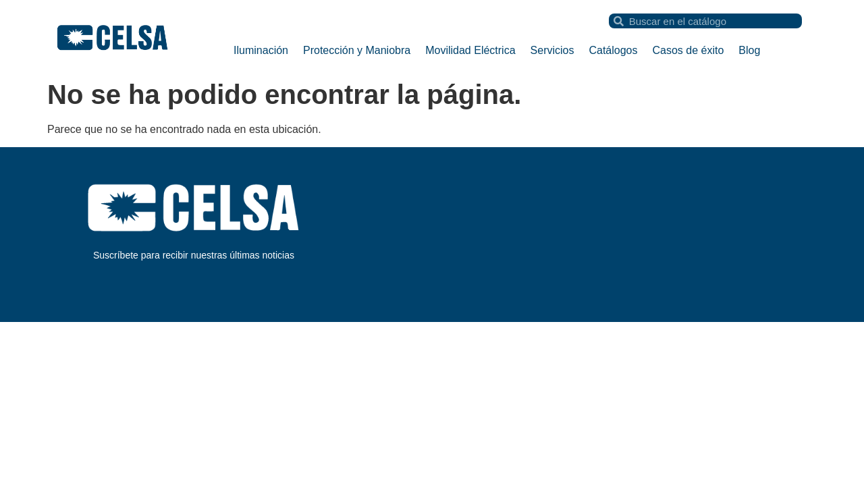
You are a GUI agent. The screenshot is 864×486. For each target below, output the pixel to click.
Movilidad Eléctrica (470, 50)
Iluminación (261, 50)
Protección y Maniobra (356, 50)
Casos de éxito (688, 50)
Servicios (552, 50)
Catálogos (613, 50)
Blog (749, 50)
